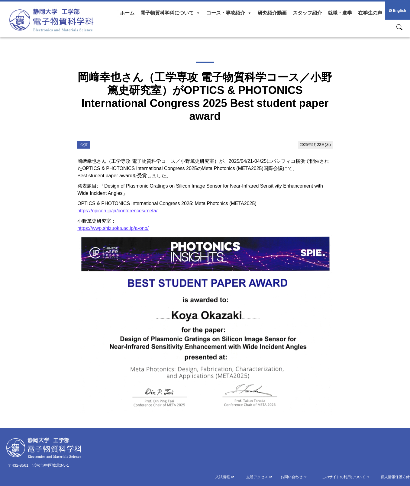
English (397, 10)
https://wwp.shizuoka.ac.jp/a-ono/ (113, 228)
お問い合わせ (291, 477)
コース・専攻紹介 (229, 13)
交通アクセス (257, 477)
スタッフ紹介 (307, 12)
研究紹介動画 (272, 12)
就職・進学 (340, 12)
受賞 (84, 145)
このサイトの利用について (343, 477)
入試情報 (222, 477)
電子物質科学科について (170, 13)
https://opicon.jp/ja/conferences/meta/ (117, 210)
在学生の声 (370, 12)
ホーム (127, 12)
